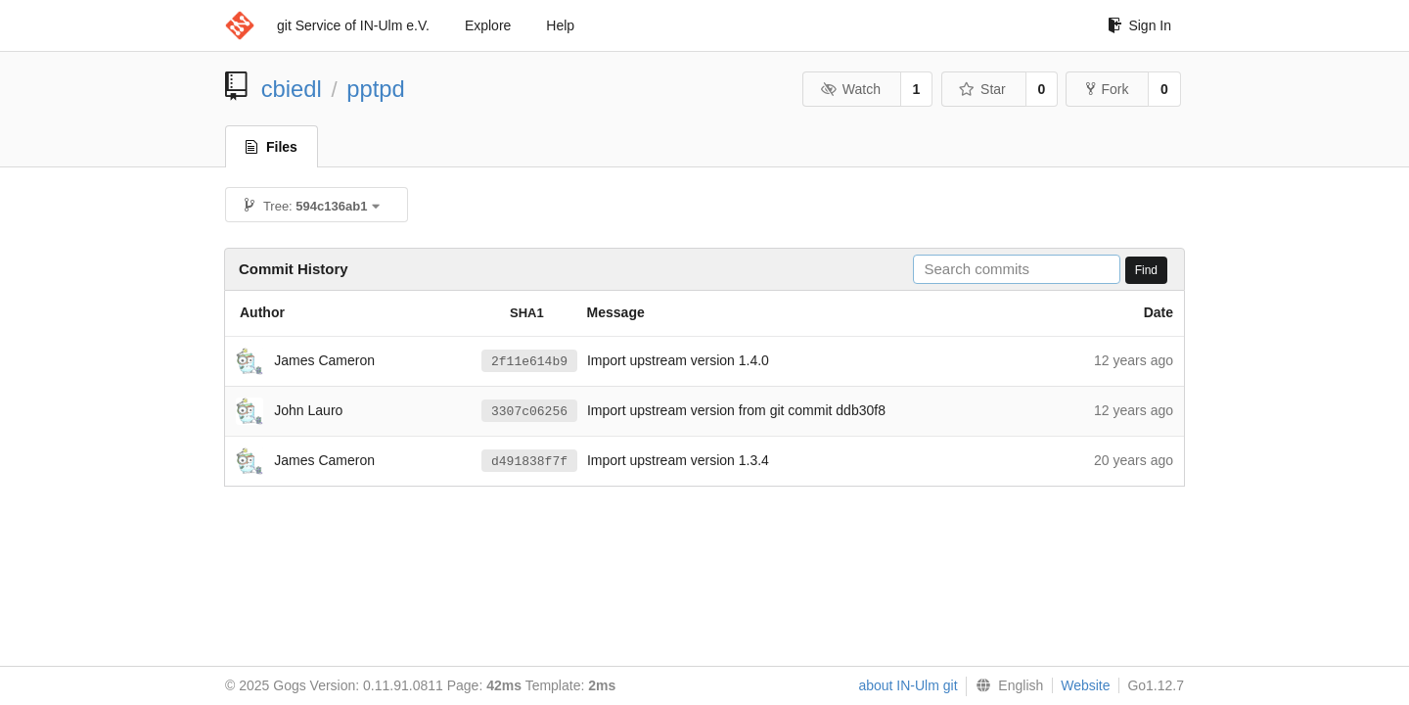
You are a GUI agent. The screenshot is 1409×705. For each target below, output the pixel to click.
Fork (1107, 89)
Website (1085, 685)
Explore (488, 25)
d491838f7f (529, 461)
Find (1146, 270)
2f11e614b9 (529, 361)
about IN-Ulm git (907, 685)
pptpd (375, 88)
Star (982, 89)
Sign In (1139, 25)
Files (271, 147)
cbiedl (291, 88)
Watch (850, 89)
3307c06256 (529, 411)
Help (560, 25)
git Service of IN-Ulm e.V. (353, 25)
